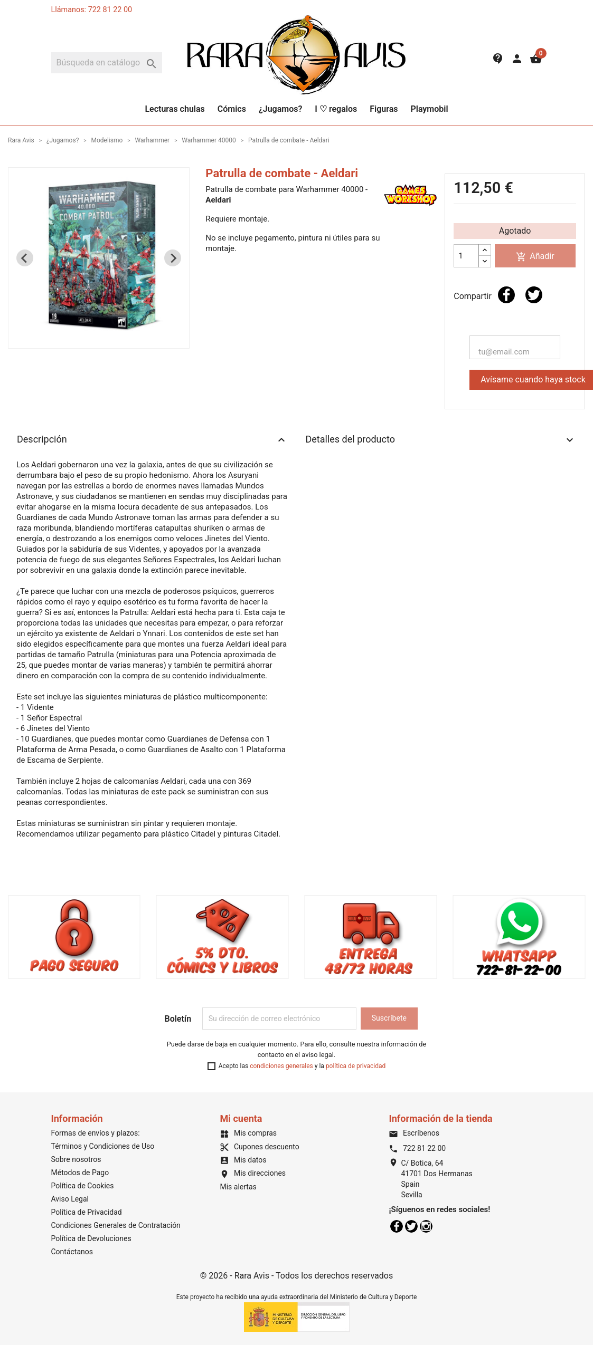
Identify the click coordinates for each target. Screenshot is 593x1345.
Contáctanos (72, 1251)
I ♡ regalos (336, 109)
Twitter (411, 1226)
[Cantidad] (466, 255)
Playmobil (429, 109)
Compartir (506, 294)
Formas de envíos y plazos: (95, 1133)
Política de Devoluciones (91, 1238)
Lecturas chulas (174, 109)
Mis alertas (238, 1187)
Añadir (535, 256)
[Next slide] (172, 257)
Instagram (426, 1226)
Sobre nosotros (76, 1159)
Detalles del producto (441, 440)
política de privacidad (355, 1066)
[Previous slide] (24, 257)
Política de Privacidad (86, 1212)
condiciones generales (281, 1066)
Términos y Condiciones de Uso (103, 1146)
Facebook (396, 1226)
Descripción (152, 440)
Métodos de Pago (80, 1172)
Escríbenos (414, 1133)
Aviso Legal (70, 1199)
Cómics (232, 109)
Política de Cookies (82, 1185)
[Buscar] (106, 62)
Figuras (384, 109)
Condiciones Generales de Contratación (116, 1225)
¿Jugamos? (280, 109)
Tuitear (533, 294)
